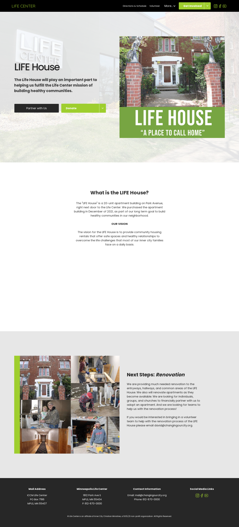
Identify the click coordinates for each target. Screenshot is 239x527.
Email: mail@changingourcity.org (147, 495)
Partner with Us (36, 108)
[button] (170, 6)
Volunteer (154, 5)
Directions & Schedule (134, 5)
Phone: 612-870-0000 (147, 499)
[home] (23, 6)
